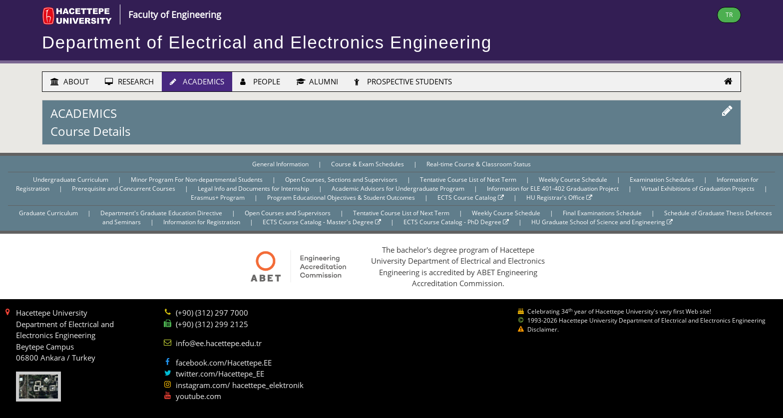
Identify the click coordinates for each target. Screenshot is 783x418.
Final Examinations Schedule (603, 213)
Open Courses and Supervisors (288, 213)
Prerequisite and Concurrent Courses (124, 188)
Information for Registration (202, 222)
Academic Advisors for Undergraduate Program (399, 188)
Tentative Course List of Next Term (469, 179)
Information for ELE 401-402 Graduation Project (553, 188)
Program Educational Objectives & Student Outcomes (341, 197)
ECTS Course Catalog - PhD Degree (456, 222)
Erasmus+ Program (218, 197)
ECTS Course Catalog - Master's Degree (322, 222)
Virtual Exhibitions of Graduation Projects (698, 188)
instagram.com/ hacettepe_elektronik (240, 385)
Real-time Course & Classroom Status (478, 164)
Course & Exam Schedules (368, 164)
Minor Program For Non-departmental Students (197, 179)
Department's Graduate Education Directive (162, 213)
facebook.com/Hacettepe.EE (224, 363)
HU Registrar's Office (559, 197)
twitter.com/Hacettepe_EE (220, 374)
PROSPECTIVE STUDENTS (403, 81)
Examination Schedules (663, 179)
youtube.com (198, 396)
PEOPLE (260, 81)
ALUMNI (317, 81)
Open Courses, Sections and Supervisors (342, 179)
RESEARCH (129, 81)
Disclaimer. (543, 329)
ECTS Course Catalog (470, 197)
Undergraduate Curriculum (71, 179)
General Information (281, 164)
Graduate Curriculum (49, 213)
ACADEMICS (197, 81)
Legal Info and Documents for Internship (254, 188)
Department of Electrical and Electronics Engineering (267, 42)
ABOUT (69, 81)
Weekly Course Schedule (574, 179)
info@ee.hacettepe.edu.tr (219, 343)
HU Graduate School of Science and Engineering (602, 222)
